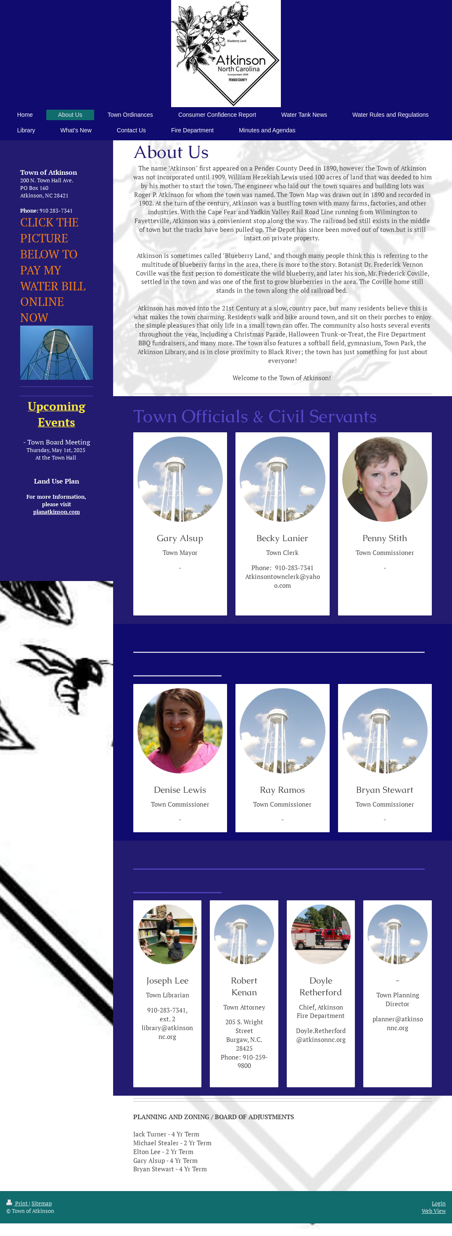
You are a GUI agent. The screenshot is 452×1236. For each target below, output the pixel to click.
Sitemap (42, 1203)
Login (439, 1203)
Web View (434, 1211)
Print (17, 1203)
